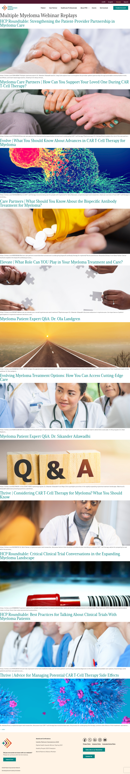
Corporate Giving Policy (108, 744)
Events (94, 8)
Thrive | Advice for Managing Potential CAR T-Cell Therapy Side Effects (59, 675)
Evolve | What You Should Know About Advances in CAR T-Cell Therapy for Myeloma (62, 142)
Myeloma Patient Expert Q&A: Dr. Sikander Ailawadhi (45, 436)
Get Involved (104, 8)
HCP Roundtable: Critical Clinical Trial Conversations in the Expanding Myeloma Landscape (60, 555)
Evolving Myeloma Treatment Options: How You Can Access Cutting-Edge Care (61, 377)
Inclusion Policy (96, 744)
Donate (118, 2)
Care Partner (53, 8)
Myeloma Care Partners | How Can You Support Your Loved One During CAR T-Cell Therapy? (64, 83)
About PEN (84, 8)
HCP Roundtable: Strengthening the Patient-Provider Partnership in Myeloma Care (57, 23)
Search (126, 2)
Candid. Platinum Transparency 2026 (47, 742)
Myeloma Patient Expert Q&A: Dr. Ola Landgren (40, 318)
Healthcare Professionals (69, 8)
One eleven (17, 770)
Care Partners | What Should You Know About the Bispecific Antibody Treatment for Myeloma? (58, 203)
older (2, 729)
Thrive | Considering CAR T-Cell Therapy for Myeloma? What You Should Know (61, 495)
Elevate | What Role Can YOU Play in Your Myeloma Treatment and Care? (61, 262)
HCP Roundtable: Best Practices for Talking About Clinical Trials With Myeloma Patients (58, 616)
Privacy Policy (87, 744)
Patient (43, 8)
